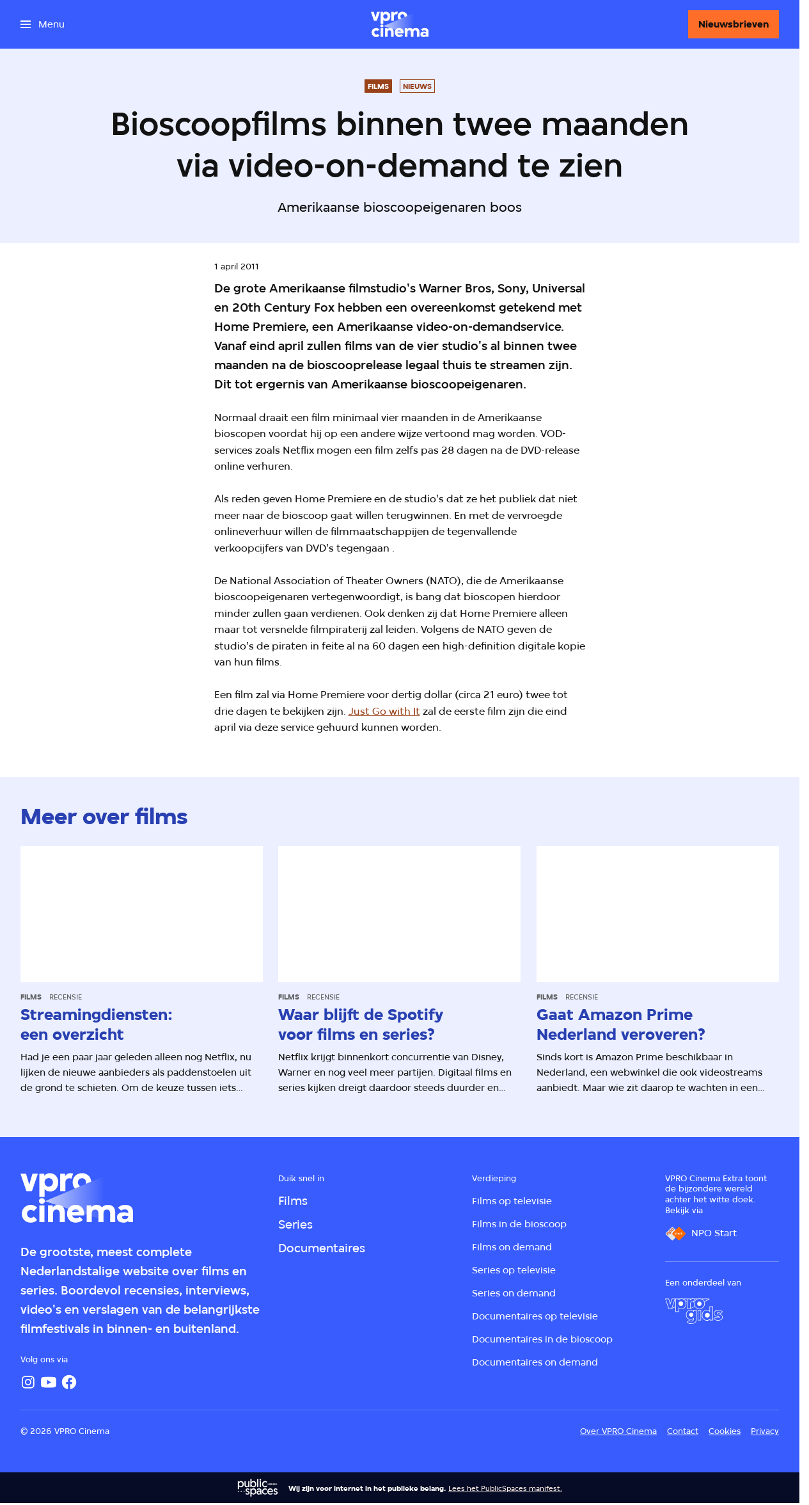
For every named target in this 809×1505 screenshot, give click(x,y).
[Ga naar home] (399, 24)
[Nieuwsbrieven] (733, 24)
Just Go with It (384, 711)
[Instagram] (28, 1382)
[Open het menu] (42, 24)
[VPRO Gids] (694, 1311)
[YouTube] (48, 1382)
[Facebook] (69, 1382)
